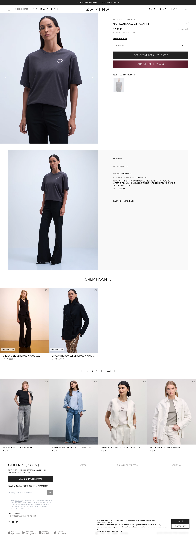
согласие (18, 501)
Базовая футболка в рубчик (18, 447)
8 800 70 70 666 (14, 514)
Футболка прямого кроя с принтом (71, 447)
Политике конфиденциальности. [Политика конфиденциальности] (109, 531)
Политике (45, 507)
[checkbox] (9, 501)
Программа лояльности (128, 486)
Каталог (83, 465)
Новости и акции (180, 486)
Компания (176, 465)
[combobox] (150, 45)
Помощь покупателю (127, 465)
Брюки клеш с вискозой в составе (21, 356)
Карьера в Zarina (179, 475)
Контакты (176, 480)
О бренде (176, 469)
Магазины (176, 491)
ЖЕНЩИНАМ (21, 9)
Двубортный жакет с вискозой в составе (74, 356)
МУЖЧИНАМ (40, 9)
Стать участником (30, 479)
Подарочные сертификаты (129, 491)
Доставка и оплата (126, 469)
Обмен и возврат (125, 475)
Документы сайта (125, 496)
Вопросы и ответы (126, 480)
